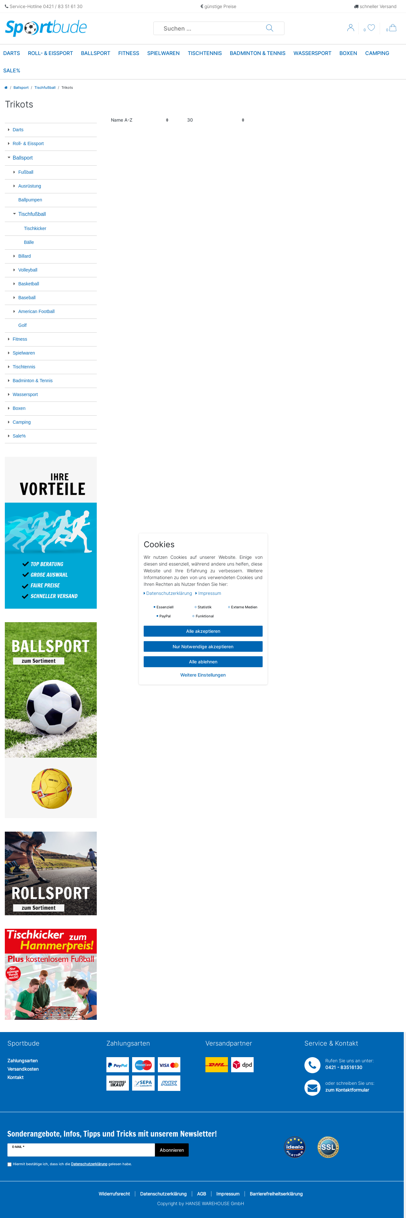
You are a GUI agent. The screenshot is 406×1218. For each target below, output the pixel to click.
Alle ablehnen (203, 661)
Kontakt (15, 1077)
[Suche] (270, 28)
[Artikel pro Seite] (216, 120)
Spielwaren (163, 53)
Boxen (348, 53)
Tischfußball (45, 87)
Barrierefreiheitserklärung (276, 1193)
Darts (11, 53)
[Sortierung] (139, 120)
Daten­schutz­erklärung (169, 593)
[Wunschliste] (369, 28)
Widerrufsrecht (114, 1193)
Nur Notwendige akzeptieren (203, 646)
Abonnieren (172, 1150)
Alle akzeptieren (203, 631)
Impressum (227, 1193)
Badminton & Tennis (257, 53)
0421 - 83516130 (343, 1067)
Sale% (11, 70)
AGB (201, 1193)
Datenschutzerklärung (163, 1193)
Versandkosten (23, 1069)
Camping (377, 53)
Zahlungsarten (22, 1060)
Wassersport (312, 53)
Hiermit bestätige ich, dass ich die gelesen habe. (72, 1164)
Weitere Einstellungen (203, 674)
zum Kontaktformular (347, 1090)
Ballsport (95, 53)
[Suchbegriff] (210, 28)
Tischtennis (205, 53)
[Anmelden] (351, 30)
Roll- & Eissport (50, 53)
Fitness (128, 53)
